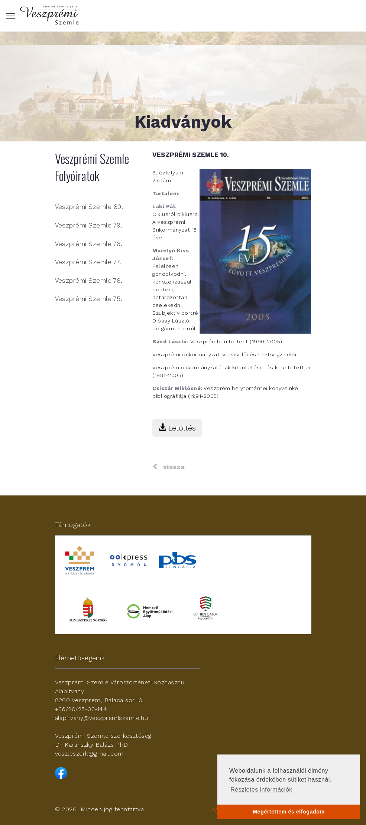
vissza (168, 467)
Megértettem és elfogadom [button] (289, 812)
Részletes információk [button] (261, 789)
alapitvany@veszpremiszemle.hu (101, 717)
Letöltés (177, 427)
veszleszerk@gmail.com (89, 753)
